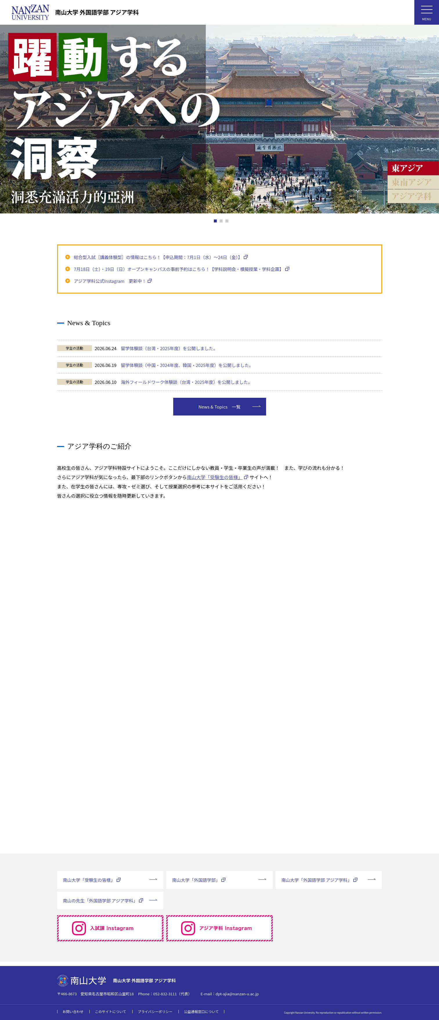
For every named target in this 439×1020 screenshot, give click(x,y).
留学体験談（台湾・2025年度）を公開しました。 (169, 348)
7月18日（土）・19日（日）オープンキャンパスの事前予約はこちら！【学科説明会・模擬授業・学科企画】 (179, 269)
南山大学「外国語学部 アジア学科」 (316, 884)
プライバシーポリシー (155, 1011)
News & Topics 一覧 (219, 411)
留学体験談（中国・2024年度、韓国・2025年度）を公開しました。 (187, 365)
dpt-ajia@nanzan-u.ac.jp (237, 993)
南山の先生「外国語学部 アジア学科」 (100, 905)
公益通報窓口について (201, 1011)
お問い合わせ (73, 1011)
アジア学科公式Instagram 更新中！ (110, 281)
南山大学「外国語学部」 (196, 884)
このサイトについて (110, 1011)
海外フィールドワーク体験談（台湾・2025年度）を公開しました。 (186, 382)
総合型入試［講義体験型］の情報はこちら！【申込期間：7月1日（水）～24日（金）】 (158, 257)
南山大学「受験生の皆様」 (215, 481)
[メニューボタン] (426, 12)
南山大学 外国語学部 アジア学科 (97, 12)
